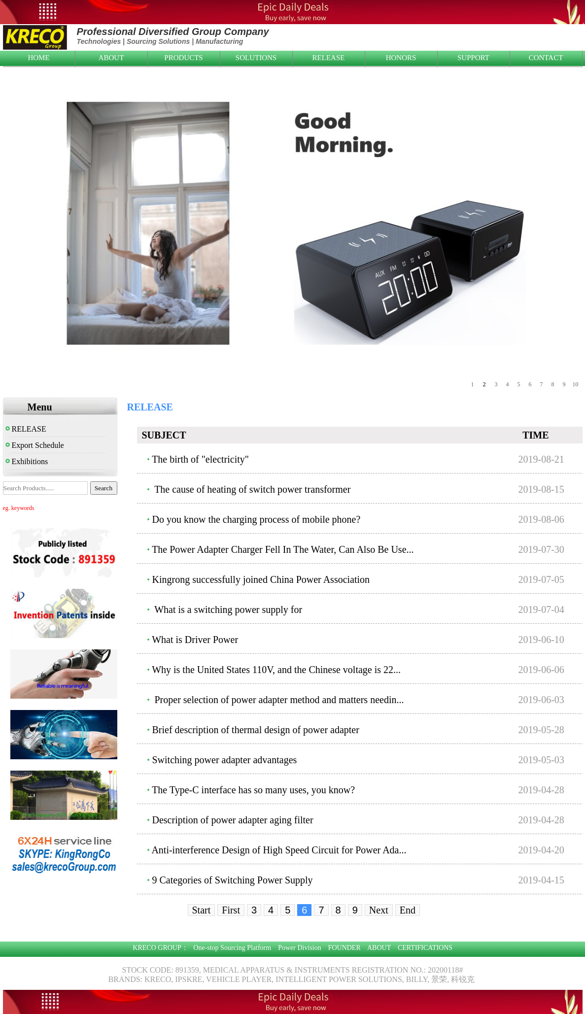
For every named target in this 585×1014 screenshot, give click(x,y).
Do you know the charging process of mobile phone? (256, 519)
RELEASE (328, 58)
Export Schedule (34, 445)
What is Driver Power (195, 639)
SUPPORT (473, 58)
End (407, 910)
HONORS (401, 58)
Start (201, 910)
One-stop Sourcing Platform (232, 947)
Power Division (299, 947)
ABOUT (111, 58)
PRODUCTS (183, 58)
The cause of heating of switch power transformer (251, 489)
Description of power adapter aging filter (232, 819)
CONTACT (546, 58)
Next (378, 910)
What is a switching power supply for (227, 609)
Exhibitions (26, 461)
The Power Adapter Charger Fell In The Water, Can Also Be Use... (282, 549)
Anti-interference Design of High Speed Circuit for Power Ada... (278, 850)
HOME (38, 58)
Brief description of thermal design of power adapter (255, 729)
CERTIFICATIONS (425, 947)
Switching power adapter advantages (224, 759)
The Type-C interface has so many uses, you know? (253, 789)
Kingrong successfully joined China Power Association (261, 579)
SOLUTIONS (256, 58)
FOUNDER (344, 947)
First (231, 910)
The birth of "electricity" (200, 459)
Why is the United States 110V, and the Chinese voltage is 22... (276, 669)
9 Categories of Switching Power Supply (232, 880)
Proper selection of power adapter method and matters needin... (278, 699)
